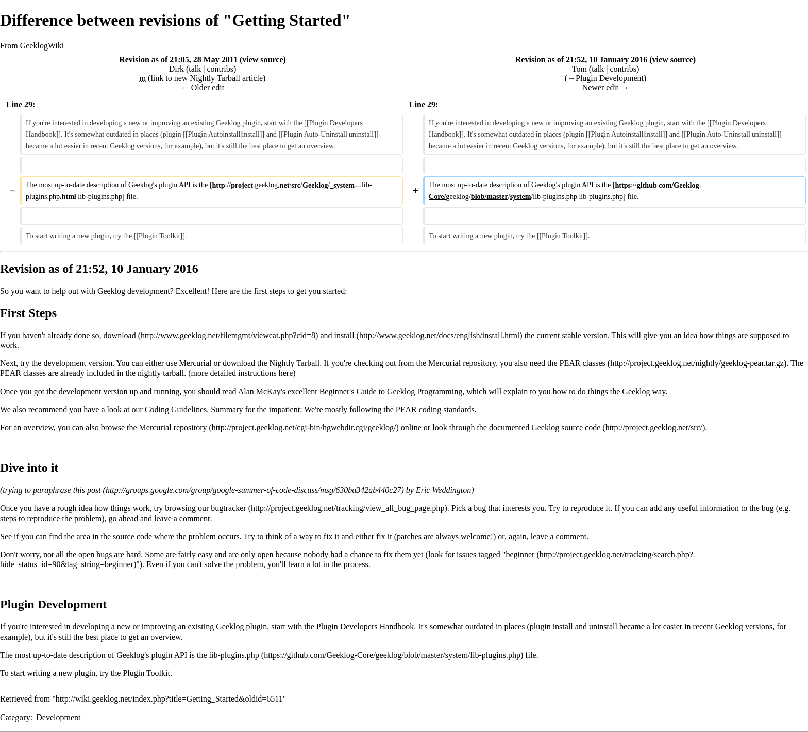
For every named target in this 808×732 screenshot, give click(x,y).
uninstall (603, 626)
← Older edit (202, 87)
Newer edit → (605, 87)
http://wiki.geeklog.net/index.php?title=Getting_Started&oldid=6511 (169, 698)
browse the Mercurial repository (154, 427)
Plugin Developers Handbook (365, 626)
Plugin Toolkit (146, 673)
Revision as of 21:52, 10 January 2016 (581, 59)
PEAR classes (582, 363)
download (120, 335)
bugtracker (228, 508)
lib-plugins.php (234, 655)
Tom (579, 68)
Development (58, 717)
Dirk (176, 68)
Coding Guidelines (176, 409)
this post (87, 490)
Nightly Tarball (295, 363)
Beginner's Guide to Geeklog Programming (391, 391)
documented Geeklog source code (544, 427)
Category (15, 717)
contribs (220, 68)
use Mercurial (188, 363)
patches (409, 536)
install (344, 335)
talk (195, 68)
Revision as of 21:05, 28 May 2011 (178, 59)
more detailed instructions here (242, 373)
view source (262, 59)
